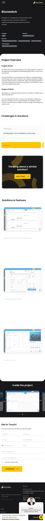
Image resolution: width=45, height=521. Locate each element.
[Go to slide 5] (24, 414)
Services (3, 512)
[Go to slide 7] (27, 414)
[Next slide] (40, 400)
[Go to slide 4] (22, 414)
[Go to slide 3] (20, 414)
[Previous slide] (5, 401)
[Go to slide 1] (17, 414)
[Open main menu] (3, 2)
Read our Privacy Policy (10, 519)
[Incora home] (38, 2)
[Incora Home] (11, 487)
